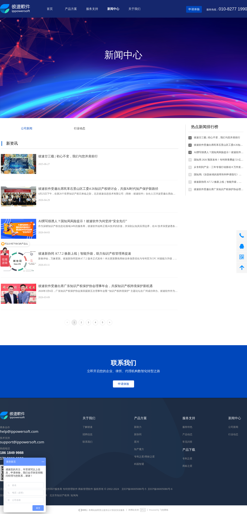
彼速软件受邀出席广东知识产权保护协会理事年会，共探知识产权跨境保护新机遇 (95, 286)
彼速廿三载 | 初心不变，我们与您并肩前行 (68, 156)
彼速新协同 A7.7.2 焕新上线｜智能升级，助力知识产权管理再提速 (84, 253)
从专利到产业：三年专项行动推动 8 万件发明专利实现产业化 (219, 167)
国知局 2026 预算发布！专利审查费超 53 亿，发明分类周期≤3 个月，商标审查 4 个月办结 (219, 159)
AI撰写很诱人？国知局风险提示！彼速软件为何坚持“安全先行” (82, 221)
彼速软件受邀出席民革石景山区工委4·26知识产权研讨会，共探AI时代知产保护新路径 (98, 188)
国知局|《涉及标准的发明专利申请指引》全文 (219, 174)
